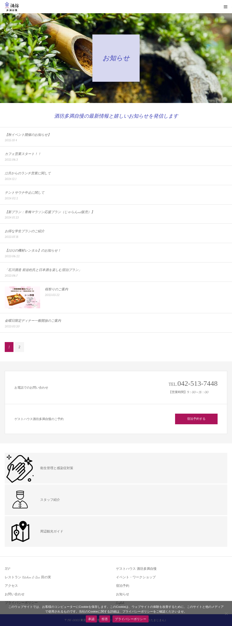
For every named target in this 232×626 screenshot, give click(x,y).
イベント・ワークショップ (136, 577)
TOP (7, 569)
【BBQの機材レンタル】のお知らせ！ (33, 251)
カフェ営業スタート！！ (23, 154)
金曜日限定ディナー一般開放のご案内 (33, 321)
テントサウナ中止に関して (24, 193)
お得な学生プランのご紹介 (24, 231)
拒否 (105, 619)
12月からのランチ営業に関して (28, 173)
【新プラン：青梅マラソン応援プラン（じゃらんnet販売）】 (50, 212)
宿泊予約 (122, 586)
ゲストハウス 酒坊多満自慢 (136, 569)
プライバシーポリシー (130, 619)
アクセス (11, 586)
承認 (91, 619)
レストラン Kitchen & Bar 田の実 (28, 577)
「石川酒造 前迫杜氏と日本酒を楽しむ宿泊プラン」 (43, 270)
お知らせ (122, 594)
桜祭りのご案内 (56, 289)
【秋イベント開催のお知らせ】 (28, 135)
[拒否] (226, 613)
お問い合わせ (15, 594)
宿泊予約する (196, 419)
